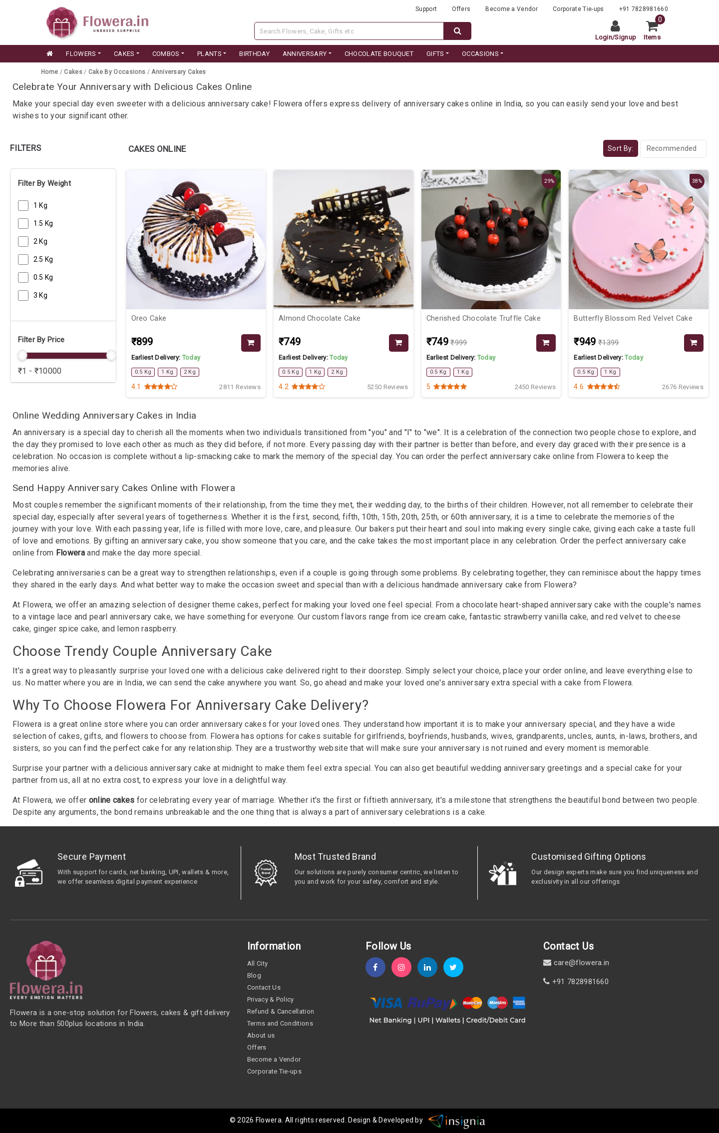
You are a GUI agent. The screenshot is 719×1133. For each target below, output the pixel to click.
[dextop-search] (457, 31)
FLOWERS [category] (81, 53)
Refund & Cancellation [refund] (281, 1011)
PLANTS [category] (209, 53)
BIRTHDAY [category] (254, 53)
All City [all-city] (257, 963)
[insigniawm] (456, 1120)
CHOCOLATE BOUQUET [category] (379, 53)
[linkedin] (430, 967)
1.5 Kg (43, 223)
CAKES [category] (124, 53)
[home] (49, 54)
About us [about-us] (261, 1035)
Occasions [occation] (480, 53)
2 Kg (40, 241)
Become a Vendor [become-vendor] (511, 8)
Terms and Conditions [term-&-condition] (280, 1023)
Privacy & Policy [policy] (270, 999)
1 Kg (40, 205)
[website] (97, 21)
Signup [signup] (625, 37)
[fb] (378, 967)
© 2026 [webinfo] (243, 1120)
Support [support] (426, 8)
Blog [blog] (254, 975)
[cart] (656, 30)
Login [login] (604, 37)
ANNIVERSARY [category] (305, 53)
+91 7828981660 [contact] (576, 981)
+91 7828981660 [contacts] (643, 8)
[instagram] (404, 967)
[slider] (22, 355)
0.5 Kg (43, 277)
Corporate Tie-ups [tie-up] (578, 8)
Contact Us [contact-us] (264, 987)
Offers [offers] (461, 8)
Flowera (70, 553)
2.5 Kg (43, 259)
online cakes (110, 800)
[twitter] (456, 967)
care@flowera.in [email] (576, 962)
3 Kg (40, 295)
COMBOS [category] (166, 53)
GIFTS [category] (435, 53)
